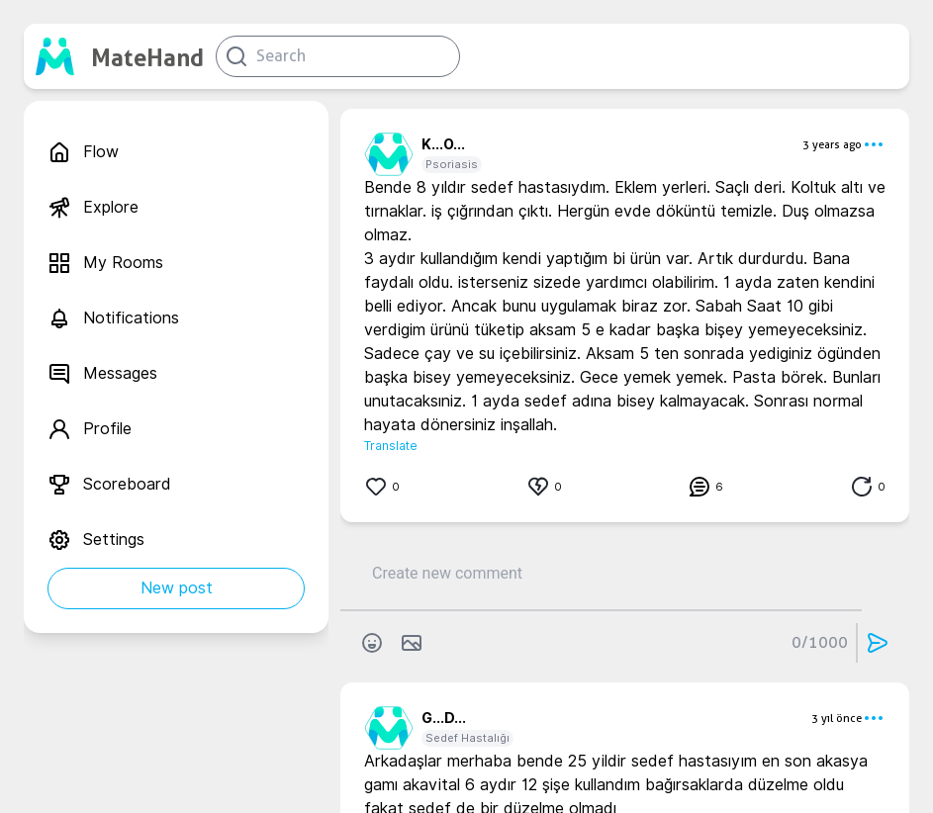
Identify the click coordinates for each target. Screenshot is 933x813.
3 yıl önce (836, 718)
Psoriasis (451, 164)
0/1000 (820, 642)
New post (176, 588)
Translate (391, 445)
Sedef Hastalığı (467, 738)
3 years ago (832, 144)
